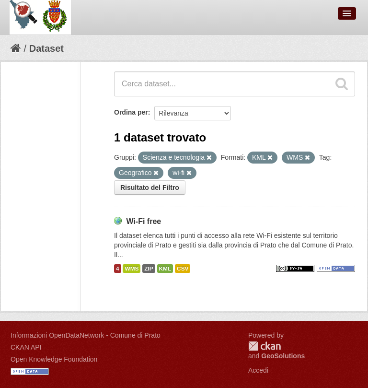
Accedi (258, 370)
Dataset (46, 48)
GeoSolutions (283, 356)
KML (165, 268)
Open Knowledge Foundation (54, 359)
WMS (131, 268)
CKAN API (26, 347)
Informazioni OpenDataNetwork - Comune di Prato (86, 335)
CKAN (264, 346)
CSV (182, 268)
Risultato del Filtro (149, 187)
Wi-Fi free (143, 221)
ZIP (148, 268)
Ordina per (131, 112)
